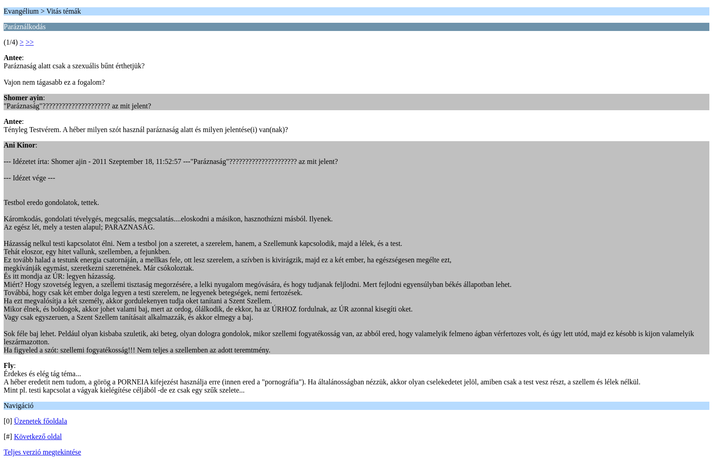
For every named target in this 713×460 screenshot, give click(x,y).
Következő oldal (38, 436)
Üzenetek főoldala (40, 421)
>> (29, 42)
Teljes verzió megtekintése (42, 452)
